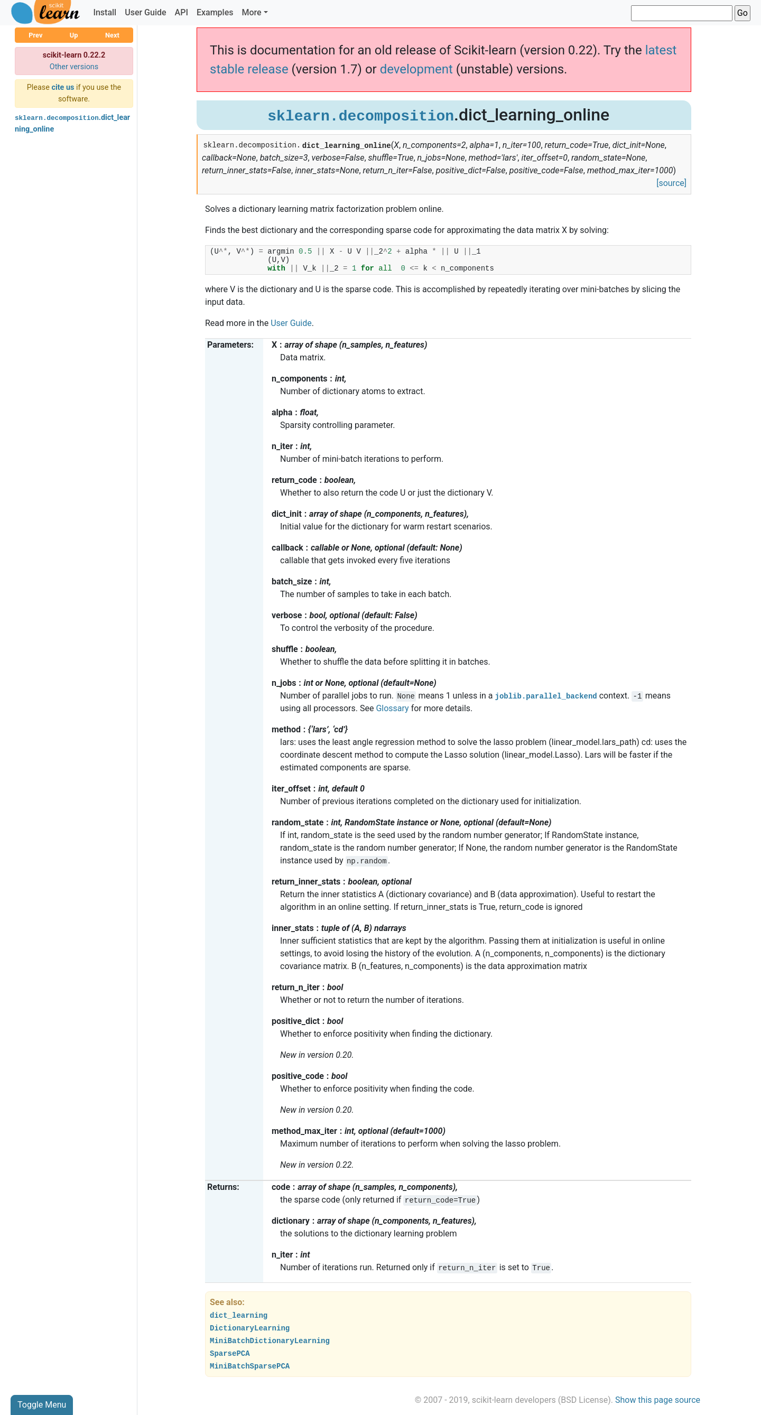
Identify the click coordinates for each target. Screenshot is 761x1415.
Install (104, 12)
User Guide (145, 12)
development (416, 69)
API (181, 12)
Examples (215, 12)
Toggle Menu (41, 1405)
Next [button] (112, 35)
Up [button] (74, 35)
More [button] (251, 12)
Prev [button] (35, 35)
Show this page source (657, 1400)
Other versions (74, 66)
